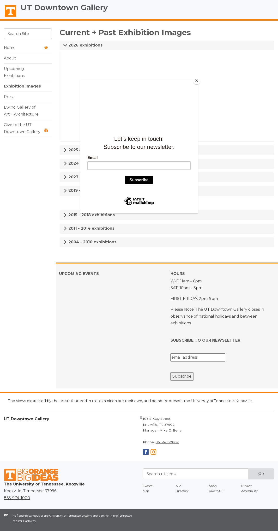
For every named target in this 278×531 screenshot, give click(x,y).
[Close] (196, 80)
